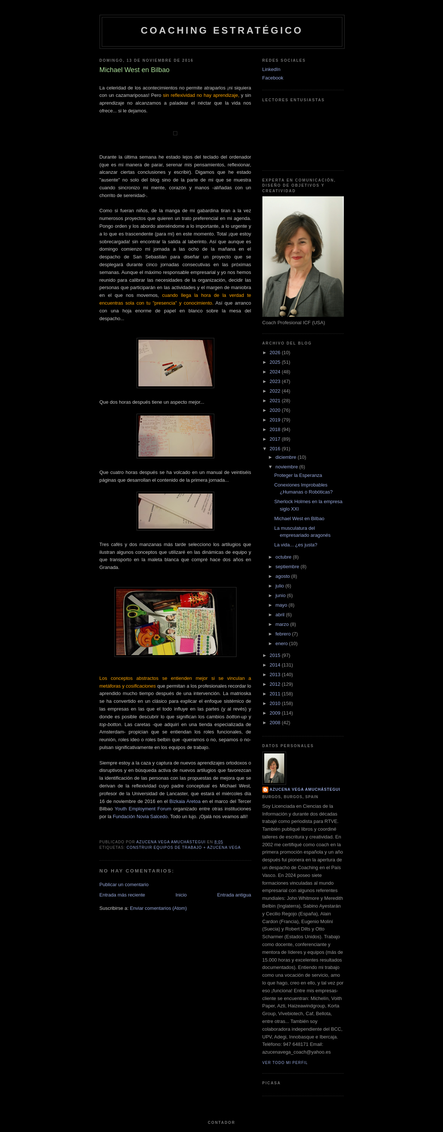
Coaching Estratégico (222, 30)
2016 (276, 448)
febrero (283, 634)
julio (280, 586)
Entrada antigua (234, 895)
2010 (276, 703)
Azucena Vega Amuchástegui (305, 789)
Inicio (181, 895)
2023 (276, 381)
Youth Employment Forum (143, 808)
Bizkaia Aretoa (185, 801)
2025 (276, 362)
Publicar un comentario (124, 884)
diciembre (286, 457)
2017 (276, 439)
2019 (276, 420)
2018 (276, 429)
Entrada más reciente (122, 895)
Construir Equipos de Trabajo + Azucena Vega (184, 847)
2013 (276, 674)
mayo (281, 605)
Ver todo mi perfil (285, 1063)
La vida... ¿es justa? (295, 545)
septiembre (288, 566)
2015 (276, 655)
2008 (276, 722)
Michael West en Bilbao (299, 518)
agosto (283, 576)
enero (282, 643)
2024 (276, 371)
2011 (276, 694)
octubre (284, 557)
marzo (282, 624)
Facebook (272, 78)
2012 (276, 684)
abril (280, 614)
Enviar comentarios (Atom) (158, 908)
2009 (276, 713)
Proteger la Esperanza (298, 475)
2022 (276, 391)
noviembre (287, 467)
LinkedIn (271, 69)
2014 (276, 665)
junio (281, 595)
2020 (276, 410)
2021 (276, 400)
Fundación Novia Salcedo (140, 816)
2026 (276, 352)
